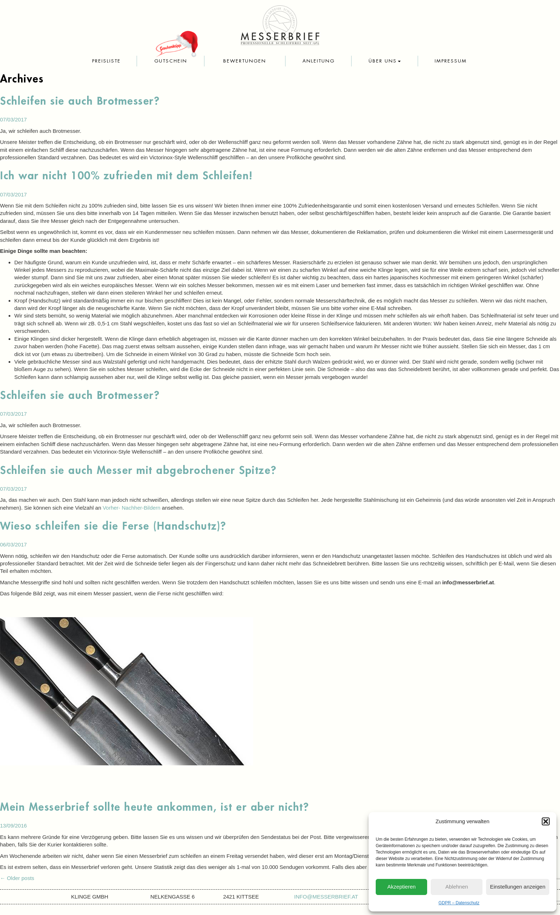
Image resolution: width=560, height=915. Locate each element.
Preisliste (106, 61)
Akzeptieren (402, 887)
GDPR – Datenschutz (459, 902)
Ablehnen (456, 887)
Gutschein (170, 61)
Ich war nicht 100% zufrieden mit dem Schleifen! (126, 175)
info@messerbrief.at (326, 897)
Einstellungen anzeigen (517, 887)
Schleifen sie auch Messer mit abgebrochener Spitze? (138, 470)
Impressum (451, 61)
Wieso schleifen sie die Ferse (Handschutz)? (113, 526)
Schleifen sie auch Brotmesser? (80, 101)
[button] (545, 821)
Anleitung (318, 61)
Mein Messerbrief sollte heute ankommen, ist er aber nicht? (154, 807)
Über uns (385, 61)
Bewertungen (244, 61)
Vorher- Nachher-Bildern (131, 508)
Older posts (17, 878)
